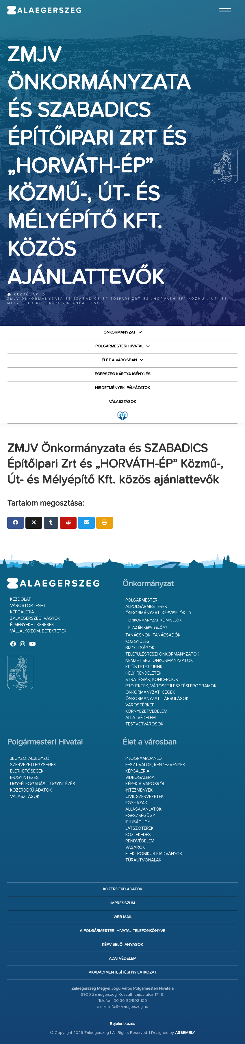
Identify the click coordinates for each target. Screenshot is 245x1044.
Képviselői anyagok (122, 945)
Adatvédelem (122, 958)
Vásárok (135, 847)
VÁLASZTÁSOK (122, 402)
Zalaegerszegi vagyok (35, 618)
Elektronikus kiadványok (153, 854)
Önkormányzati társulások (157, 699)
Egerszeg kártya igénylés (123, 374)
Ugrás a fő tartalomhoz (223, 2)
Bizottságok (140, 648)
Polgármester (141, 600)
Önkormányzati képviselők (155, 613)
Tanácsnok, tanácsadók (153, 635)
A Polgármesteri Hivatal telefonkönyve (122, 931)
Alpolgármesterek (146, 606)
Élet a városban (119, 360)
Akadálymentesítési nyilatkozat (122, 972)
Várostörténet (28, 606)
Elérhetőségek (27, 771)
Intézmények (139, 790)
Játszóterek (139, 828)
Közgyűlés (137, 641)
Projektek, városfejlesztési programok (171, 686)
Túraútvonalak (143, 860)
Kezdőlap (23, 294)
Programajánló (143, 758)
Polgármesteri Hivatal (119, 346)
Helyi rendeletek (143, 673)
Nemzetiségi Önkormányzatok (159, 660)
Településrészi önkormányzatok (162, 654)
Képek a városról (145, 784)
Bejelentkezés (122, 1024)
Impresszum (122, 903)
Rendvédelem (139, 841)
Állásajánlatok (143, 809)
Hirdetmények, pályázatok (122, 388)
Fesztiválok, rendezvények (155, 765)
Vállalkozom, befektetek (38, 631)
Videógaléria (140, 777)
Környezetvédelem (146, 711)
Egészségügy (140, 816)
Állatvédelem (140, 718)
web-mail (123, 917)
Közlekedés (138, 835)
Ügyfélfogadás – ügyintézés (42, 784)
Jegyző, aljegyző (29, 758)
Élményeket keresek (32, 625)
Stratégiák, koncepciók (151, 680)
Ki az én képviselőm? (147, 628)
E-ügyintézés (24, 777)
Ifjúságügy (137, 822)
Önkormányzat (119, 332)
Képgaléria (22, 612)
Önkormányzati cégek (150, 692)
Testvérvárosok (144, 724)
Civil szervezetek (144, 796)
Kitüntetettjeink (144, 667)
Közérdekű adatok (31, 790)
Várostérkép (139, 705)
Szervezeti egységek (33, 765)
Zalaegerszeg (44, 10)
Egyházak (136, 803)
